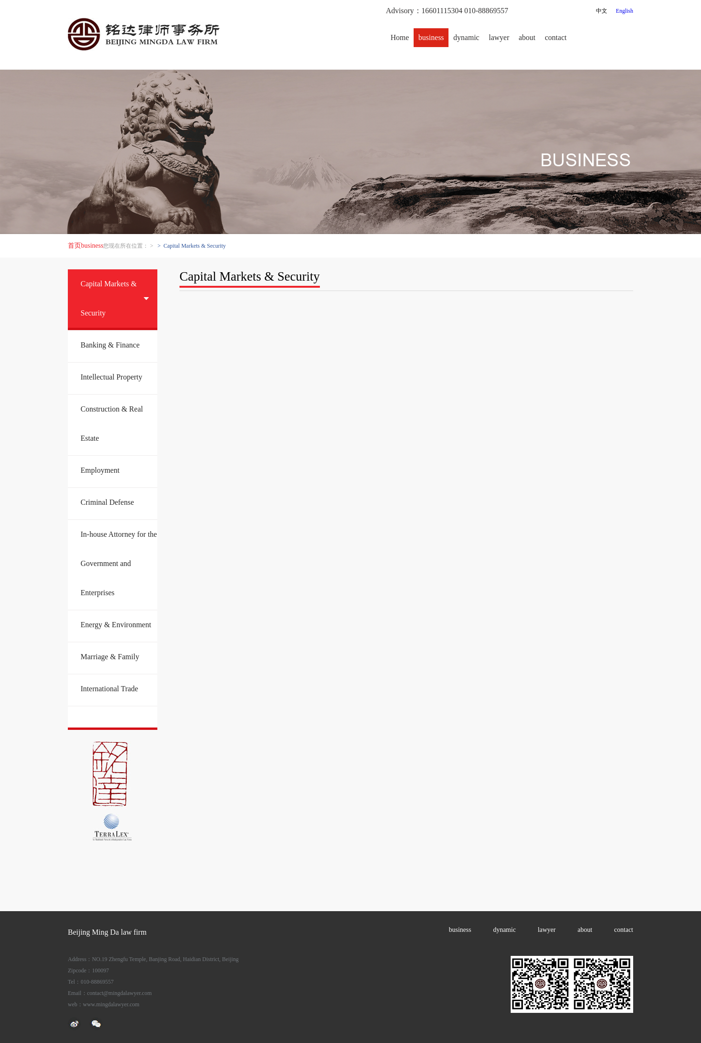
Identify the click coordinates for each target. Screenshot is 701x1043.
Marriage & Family (110, 657)
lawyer (499, 37)
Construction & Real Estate (112, 423)
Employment (100, 470)
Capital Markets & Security (109, 298)
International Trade (109, 689)
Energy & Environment (116, 625)
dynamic (466, 37)
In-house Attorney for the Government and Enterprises (119, 563)
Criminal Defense (107, 502)
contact (556, 37)
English (624, 11)
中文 (601, 11)
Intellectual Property (111, 377)
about (527, 37)
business (431, 37)
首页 (74, 245)
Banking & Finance (110, 345)
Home (400, 37)
